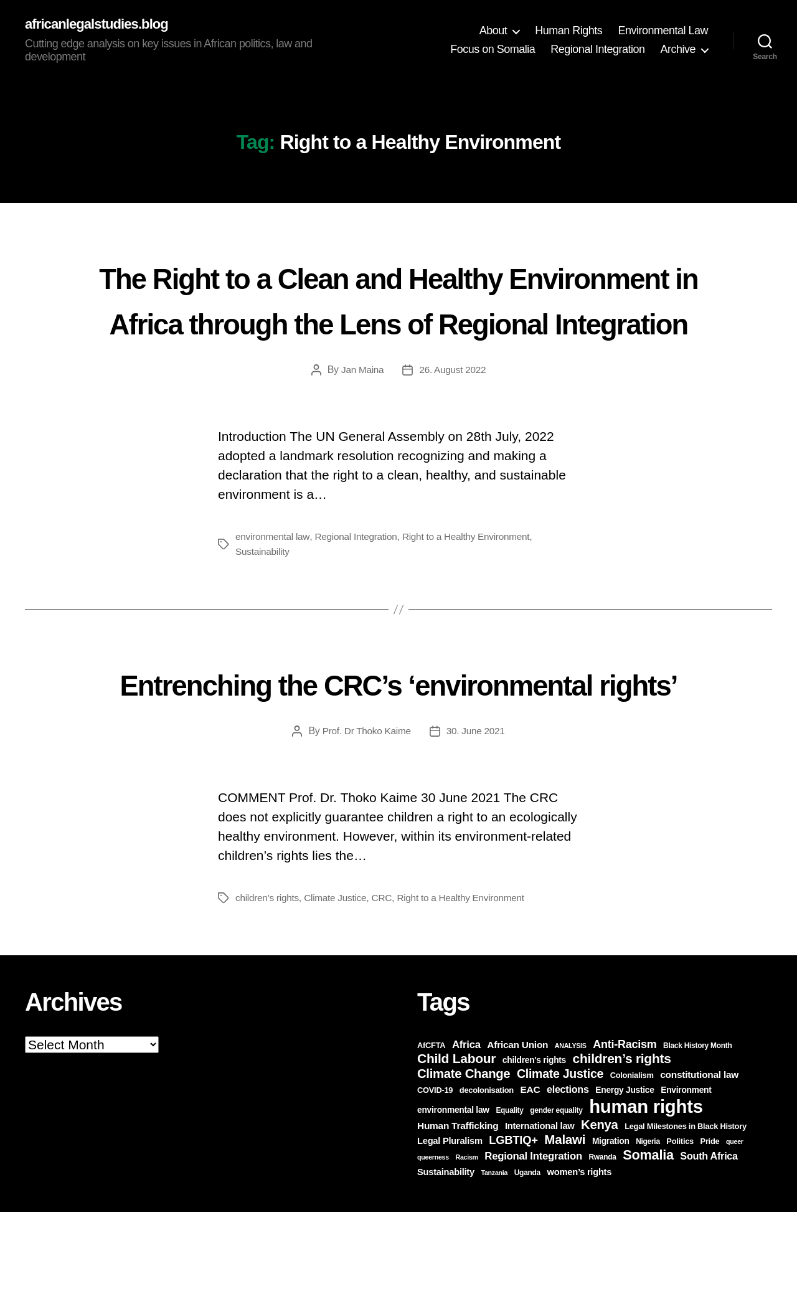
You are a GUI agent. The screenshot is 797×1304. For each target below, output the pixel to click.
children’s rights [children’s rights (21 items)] (622, 1150)
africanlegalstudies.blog (103, 24)
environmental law (273, 583)
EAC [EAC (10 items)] (530, 1181)
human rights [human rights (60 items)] (646, 1198)
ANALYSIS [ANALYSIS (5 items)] (571, 1137)
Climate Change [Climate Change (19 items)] (463, 1166)
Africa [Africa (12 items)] (466, 1137)
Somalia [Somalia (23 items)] (648, 1247)
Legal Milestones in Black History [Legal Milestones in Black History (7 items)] (686, 1218)
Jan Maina (361, 416)
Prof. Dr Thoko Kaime (365, 823)
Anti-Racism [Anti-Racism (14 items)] (624, 1136)
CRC (387, 990)
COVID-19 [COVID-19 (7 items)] (435, 1182)
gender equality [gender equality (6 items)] (556, 1202)
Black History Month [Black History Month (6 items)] (697, 1137)
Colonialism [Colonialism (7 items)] (632, 1167)
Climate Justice (339, 990)
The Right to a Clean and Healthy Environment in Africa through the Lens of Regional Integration (398, 322)
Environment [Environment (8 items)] (686, 1182)
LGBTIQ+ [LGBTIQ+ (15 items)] (513, 1232)
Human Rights (568, 31)
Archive (678, 50)
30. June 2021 (477, 823)
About (493, 31)
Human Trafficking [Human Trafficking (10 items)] (457, 1217)
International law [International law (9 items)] (540, 1218)
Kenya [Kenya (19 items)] (599, 1217)
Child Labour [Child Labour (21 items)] (456, 1150)
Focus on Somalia (492, 50)
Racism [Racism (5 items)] (466, 1249)
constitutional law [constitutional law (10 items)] (699, 1166)
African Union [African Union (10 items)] (517, 1137)
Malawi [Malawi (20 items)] (564, 1231)
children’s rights (268, 990)
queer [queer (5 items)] (734, 1233)
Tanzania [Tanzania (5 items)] (494, 1265)
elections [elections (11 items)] (568, 1181)
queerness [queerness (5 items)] (433, 1249)
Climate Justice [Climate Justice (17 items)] (560, 1166)
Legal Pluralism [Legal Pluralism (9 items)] (450, 1233)
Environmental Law (663, 31)
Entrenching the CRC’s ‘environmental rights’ (399, 751)
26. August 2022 (454, 416)
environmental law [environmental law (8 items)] (453, 1202)
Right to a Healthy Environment (474, 583)
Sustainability (263, 598)
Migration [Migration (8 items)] (611, 1233)
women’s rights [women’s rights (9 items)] (579, 1264)
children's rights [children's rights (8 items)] (534, 1152)
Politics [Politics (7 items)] (680, 1233)
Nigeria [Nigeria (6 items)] (648, 1233)
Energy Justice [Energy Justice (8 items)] (624, 1182)
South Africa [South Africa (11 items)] (708, 1248)
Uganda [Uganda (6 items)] (527, 1264)
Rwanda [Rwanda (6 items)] (602, 1249)
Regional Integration (597, 50)
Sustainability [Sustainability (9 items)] (445, 1264)
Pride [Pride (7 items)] (710, 1233)
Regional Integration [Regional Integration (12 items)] (533, 1248)
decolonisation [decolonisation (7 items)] (487, 1182)
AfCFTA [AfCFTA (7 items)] (431, 1137)
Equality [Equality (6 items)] (509, 1202)
